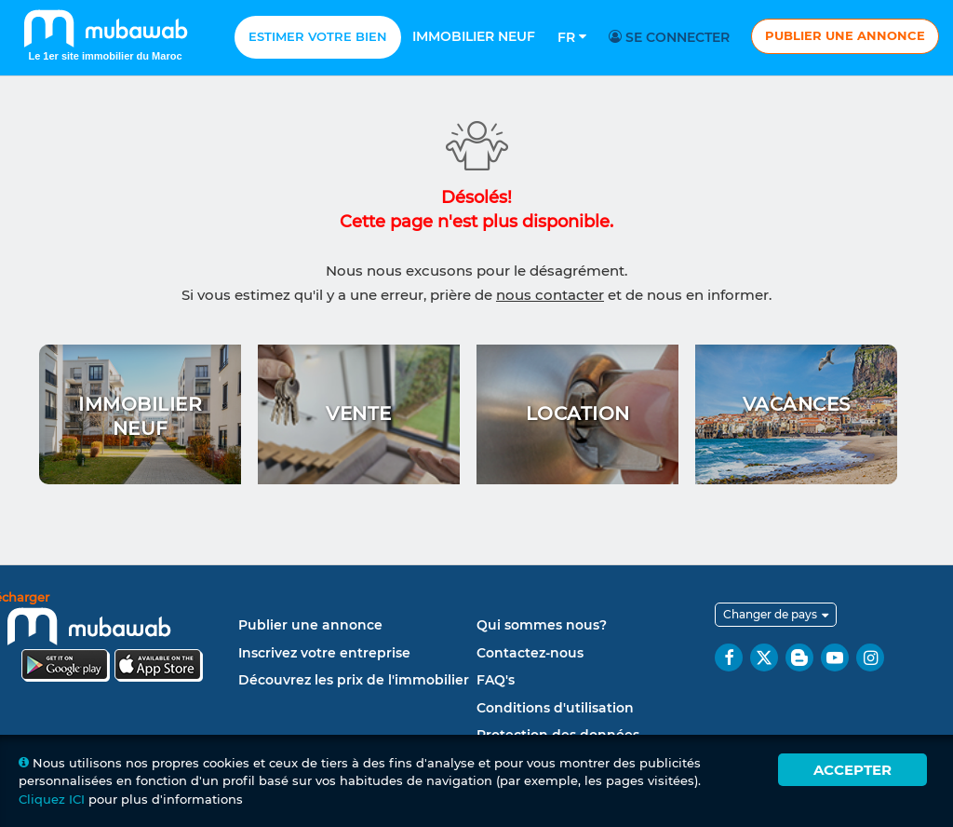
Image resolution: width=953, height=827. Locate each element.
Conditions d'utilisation (555, 707)
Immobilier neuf (473, 36)
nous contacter (550, 295)
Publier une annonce (845, 35)
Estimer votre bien (317, 36)
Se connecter (672, 37)
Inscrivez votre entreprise (324, 652)
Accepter (852, 770)
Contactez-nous (530, 652)
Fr (571, 37)
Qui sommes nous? (541, 625)
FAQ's (495, 679)
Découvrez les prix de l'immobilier (353, 679)
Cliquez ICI (52, 799)
